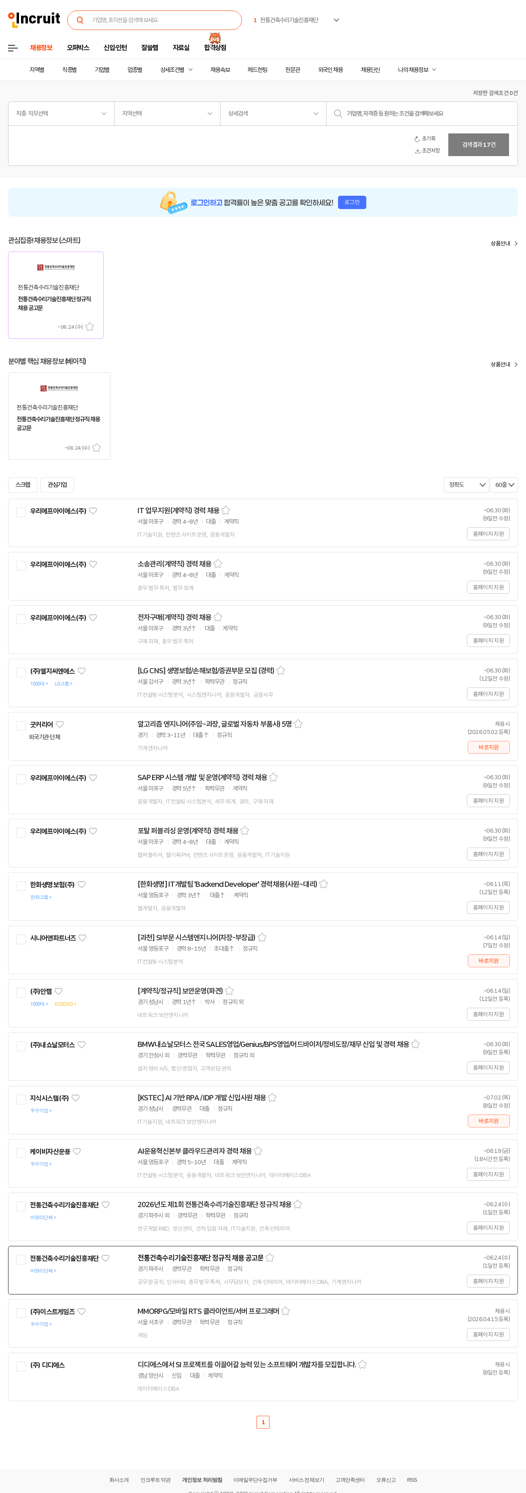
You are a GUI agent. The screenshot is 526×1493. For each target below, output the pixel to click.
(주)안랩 (41, 991)
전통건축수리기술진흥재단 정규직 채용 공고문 (200, 1258)
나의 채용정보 (413, 70)
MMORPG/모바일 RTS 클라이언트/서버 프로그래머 (208, 1311)
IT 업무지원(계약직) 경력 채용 (178, 511)
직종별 (69, 70)
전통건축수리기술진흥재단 (64, 1205)
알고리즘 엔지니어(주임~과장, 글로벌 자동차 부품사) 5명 (215, 724)
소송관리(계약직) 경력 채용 (175, 564)
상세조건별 (172, 70)
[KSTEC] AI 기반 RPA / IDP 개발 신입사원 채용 (202, 1098)
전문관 (292, 70)
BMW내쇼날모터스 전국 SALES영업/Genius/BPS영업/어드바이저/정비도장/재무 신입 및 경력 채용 (273, 1044)
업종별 (134, 70)
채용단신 (370, 70)
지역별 (37, 70)
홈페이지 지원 (488, 533)
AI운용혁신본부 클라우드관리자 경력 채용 (195, 1151)
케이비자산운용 (50, 1151)
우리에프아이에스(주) (58, 511)
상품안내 (500, 243)
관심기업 (57, 485)
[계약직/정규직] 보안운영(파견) (180, 991)
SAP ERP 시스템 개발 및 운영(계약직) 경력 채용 (202, 777)
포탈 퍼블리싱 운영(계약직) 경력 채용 (188, 831)
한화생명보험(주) (52, 884)
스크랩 (89, 326)
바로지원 (488, 747)
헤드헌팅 (257, 70)
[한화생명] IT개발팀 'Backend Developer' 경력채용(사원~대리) (227, 884)
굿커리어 (41, 724)
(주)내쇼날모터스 (52, 1044)
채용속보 (220, 70)
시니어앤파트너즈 (53, 938)
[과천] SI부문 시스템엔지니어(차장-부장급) (197, 938)
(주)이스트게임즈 (52, 1311)
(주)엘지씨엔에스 (52, 671)
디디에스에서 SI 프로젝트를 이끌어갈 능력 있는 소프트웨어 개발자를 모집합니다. (247, 1365)
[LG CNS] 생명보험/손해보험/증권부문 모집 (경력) (206, 671)
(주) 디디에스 (47, 1365)
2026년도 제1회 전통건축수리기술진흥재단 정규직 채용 (214, 1205)
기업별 (102, 70)
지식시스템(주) (49, 1098)
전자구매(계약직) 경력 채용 (175, 617)
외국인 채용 (330, 70)
